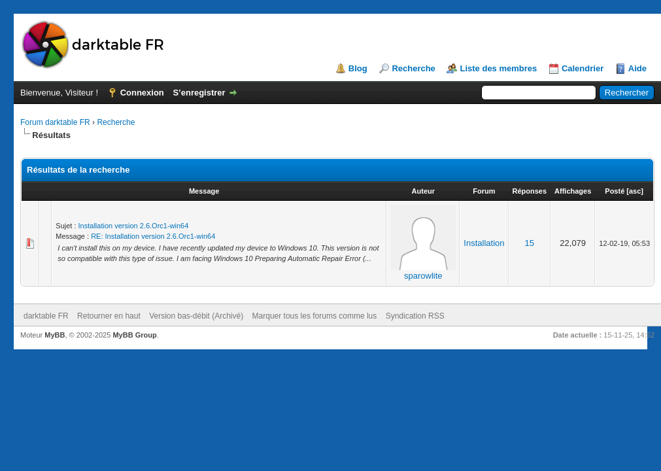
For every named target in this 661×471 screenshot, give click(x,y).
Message (204, 191)
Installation (484, 243)
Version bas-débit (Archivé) (196, 316)
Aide (637, 68)
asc (635, 191)
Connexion (142, 92)
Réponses (530, 191)
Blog (357, 68)
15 (529, 243)
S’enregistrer (199, 92)
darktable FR (46, 316)
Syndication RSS (415, 316)
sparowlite (423, 276)
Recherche (413, 68)
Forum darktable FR (55, 122)
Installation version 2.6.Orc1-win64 (133, 226)
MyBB (54, 335)
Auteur (423, 191)
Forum (484, 191)
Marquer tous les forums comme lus (314, 316)
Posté (614, 191)
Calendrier (582, 68)
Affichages (572, 191)
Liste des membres (498, 68)
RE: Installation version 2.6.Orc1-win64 (153, 236)
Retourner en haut (109, 316)
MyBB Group (134, 335)
